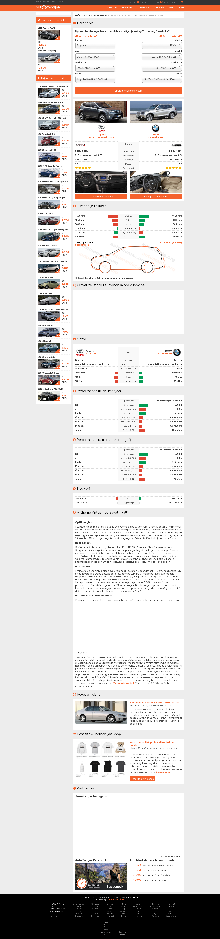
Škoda (122, 934)
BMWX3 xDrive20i (155, 136)
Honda (110, 913)
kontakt (59, 2)
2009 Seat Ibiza (45, 277)
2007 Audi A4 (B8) (46, 134)
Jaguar (123, 906)
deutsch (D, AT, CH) (173, 2)
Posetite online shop (142, 778)
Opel (155, 911)
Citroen (95, 906)
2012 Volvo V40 (45, 293)
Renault (171, 904)
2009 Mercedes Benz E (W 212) (53, 182)
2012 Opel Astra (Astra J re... (51, 102)
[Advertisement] (203, 60)
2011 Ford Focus (45, 214)
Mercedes (155, 904)
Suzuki (106, 924)
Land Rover (138, 906)
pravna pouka (49, 2)
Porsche (155, 916)
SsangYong (171, 916)
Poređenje (146, 7)
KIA (123, 913)
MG (138, 911)
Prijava (135, 2)
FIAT (110, 906)
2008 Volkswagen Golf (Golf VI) (53, 86)
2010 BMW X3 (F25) (47, 51)
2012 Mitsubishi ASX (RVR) (50, 389)
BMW (79, 908)
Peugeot (155, 913)
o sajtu (38, 2)
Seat (171, 911)
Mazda (138, 916)
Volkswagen (106, 932)
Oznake (160, 7)
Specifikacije (128, 7)
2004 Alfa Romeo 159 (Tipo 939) (53, 309)
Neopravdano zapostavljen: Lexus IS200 (154, 702)
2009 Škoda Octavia (47, 245)
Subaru (106, 922)
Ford (110, 908)
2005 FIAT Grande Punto (50, 166)
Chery (79, 913)
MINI (138, 913)
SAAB (171, 908)
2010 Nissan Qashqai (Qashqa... (53, 261)
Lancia (138, 904)
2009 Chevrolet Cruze (48, 373)
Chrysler (95, 904)
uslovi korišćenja (57, 908)
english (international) (151, 2)
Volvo (106, 934)
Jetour (123, 911)
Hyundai (110, 916)
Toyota (106, 929)
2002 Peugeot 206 (47, 150)
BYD (79, 911)
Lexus (138, 908)
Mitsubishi (155, 906)
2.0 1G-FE (90, 353)
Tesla (106, 927)
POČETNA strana (84, 15)
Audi (79, 906)
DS (95, 911)
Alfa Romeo (78, 904)
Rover (171, 906)
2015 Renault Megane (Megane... (54, 229)
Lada (123, 916)
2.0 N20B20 (165, 353)
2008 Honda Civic (46, 357)
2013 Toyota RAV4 (46, 28)
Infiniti (123, 904)
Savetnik (112, 7)
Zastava (122, 932)
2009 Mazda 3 (44, 341)
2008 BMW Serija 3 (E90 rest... (52, 118)
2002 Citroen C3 (45, 325)
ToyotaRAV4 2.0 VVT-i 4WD (101, 136)
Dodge (110, 904)
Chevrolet (78, 916)
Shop (181, 7)
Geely (109, 911)
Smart (171, 913)
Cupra (95, 908)
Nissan (155, 908)
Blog (171, 7)
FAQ (52, 913)
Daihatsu (95, 916)
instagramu (163, 772)
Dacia (95, 913)
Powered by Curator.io (169, 855)
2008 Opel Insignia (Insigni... (52, 198)
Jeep (123, 908)
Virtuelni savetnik (124, 683)
